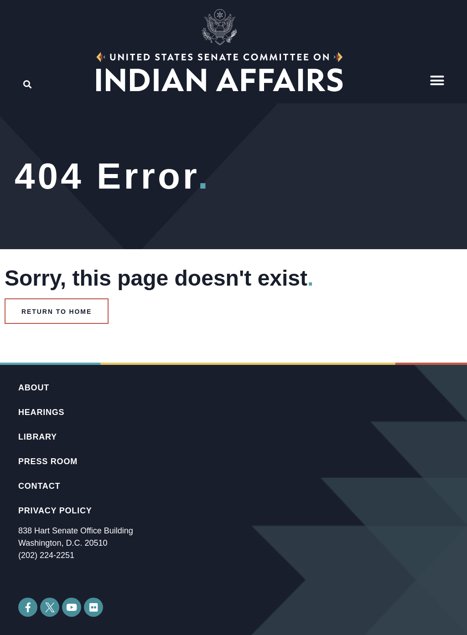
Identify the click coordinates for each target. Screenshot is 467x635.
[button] (437, 80)
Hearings (41, 412)
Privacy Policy (55, 510)
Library (37, 436)
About (33, 387)
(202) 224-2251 (46, 555)
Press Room (48, 461)
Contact (39, 486)
